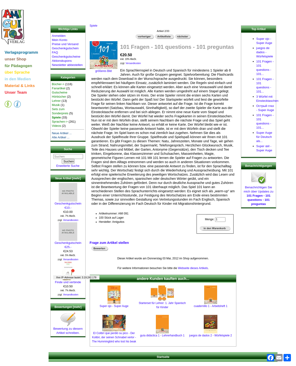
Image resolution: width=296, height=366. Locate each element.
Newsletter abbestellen (67, 65)
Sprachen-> (60, 121)
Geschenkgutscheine (66, 56)
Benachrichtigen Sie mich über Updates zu (258, 194)
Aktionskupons (62, 60)
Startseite (163, 357)
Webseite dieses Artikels (193, 268)
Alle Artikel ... (60, 137)
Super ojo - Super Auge (114, 306)
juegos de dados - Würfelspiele (264, 52)
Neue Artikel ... (62, 133)
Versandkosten (70, 220)
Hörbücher (59, 96)
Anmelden (58, 35)
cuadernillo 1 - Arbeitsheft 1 (210, 306)
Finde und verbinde (68, 280)
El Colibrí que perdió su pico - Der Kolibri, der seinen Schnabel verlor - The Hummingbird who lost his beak (114, 337)
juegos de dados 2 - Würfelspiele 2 (210, 335)
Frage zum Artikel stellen (109, 243)
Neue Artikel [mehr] (68, 178)
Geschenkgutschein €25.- (68, 243)
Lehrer (56, 100)
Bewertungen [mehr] (68, 307)
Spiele (93, 25)
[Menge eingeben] (220, 219)
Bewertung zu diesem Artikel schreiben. (68, 329)
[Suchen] (68, 156)
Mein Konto (59, 40)
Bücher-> (58, 84)
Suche (68, 149)
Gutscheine (59, 92)
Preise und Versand (65, 44)
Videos (56, 125)
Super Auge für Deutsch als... (264, 137)
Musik (56, 105)
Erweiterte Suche (67, 165)
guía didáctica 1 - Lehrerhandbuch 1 (162, 335)
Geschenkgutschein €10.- (68, 204)
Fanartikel (58, 88)
